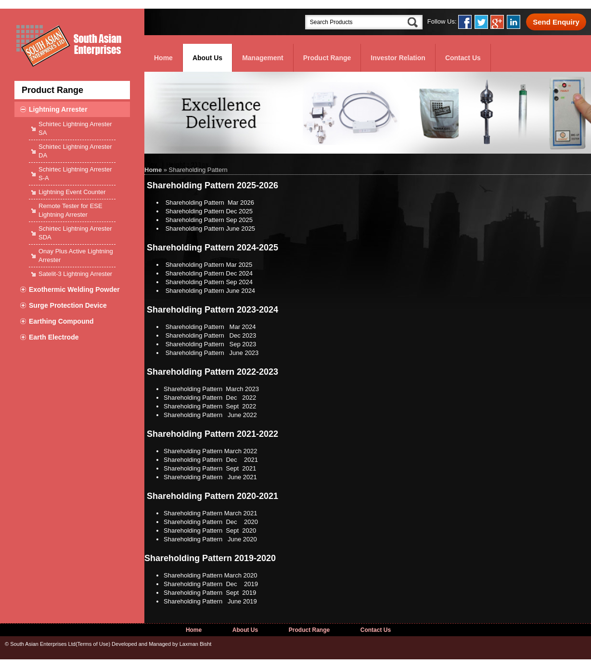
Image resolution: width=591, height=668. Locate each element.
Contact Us (463, 58)
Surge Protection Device (68, 305)
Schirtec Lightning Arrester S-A (75, 174)
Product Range (327, 58)
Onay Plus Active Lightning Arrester (76, 255)
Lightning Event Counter (72, 192)
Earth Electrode (53, 337)
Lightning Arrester (58, 109)
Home (163, 58)
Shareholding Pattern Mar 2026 (210, 202)
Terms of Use (93, 644)
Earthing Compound (61, 321)
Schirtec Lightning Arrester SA (75, 128)
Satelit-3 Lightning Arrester (75, 273)
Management (262, 58)
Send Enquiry (556, 22)
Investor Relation (398, 58)
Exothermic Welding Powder (74, 289)
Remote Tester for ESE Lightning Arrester (71, 210)
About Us (207, 58)
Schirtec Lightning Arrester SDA (75, 233)
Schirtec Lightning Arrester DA (75, 151)
